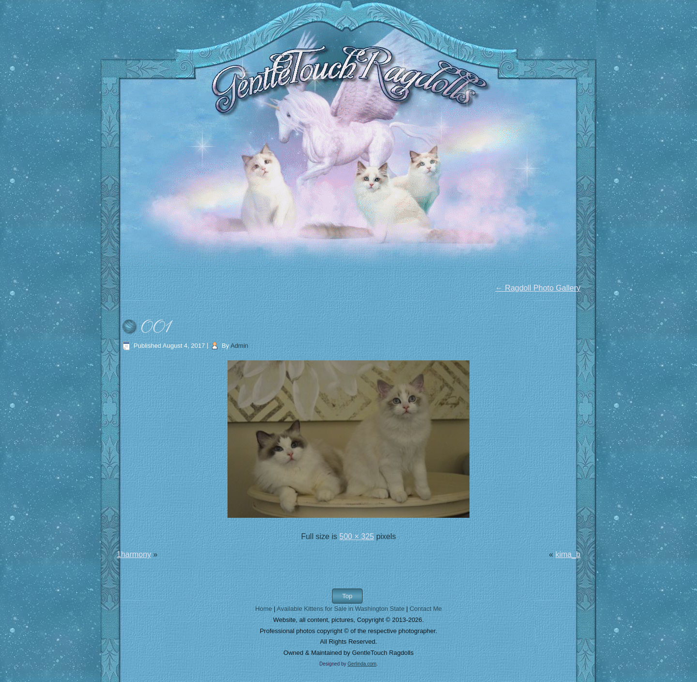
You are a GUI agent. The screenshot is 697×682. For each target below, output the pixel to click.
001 (155, 328)
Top (347, 596)
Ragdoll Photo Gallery (537, 288)
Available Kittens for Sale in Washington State (341, 608)
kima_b (567, 554)
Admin (239, 345)
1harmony (134, 554)
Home (263, 608)
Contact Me (425, 608)
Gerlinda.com (362, 663)
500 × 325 (356, 536)
